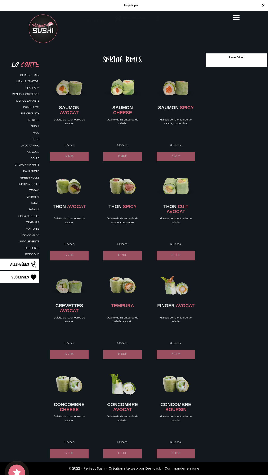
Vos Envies (24, 277)
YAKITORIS (32, 228)
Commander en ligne (182, 468)
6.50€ (175, 260)
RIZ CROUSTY (30, 113)
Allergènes (23, 264)
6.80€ (175, 359)
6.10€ (69, 458)
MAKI (36, 132)
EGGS (36, 139)
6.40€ (69, 161)
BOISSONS (32, 254)
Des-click (153, 468)
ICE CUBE (33, 151)
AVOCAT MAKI (30, 145)
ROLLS (35, 158)
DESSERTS (32, 248)
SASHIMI (33, 209)
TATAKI (35, 203)
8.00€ (122, 359)
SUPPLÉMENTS (29, 241)
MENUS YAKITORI (28, 81)
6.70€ (69, 260)
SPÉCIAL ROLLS (29, 215)
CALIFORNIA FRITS (27, 164)
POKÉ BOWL (31, 107)
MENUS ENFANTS (28, 100)
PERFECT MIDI (30, 75)
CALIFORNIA (31, 171)
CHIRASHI (32, 196)
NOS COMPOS (30, 235)
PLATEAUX (32, 87)
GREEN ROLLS (29, 177)
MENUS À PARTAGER (25, 94)
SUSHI (35, 126)
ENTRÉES (33, 120)
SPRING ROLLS (29, 183)
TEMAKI (34, 190)
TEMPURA (33, 222)
